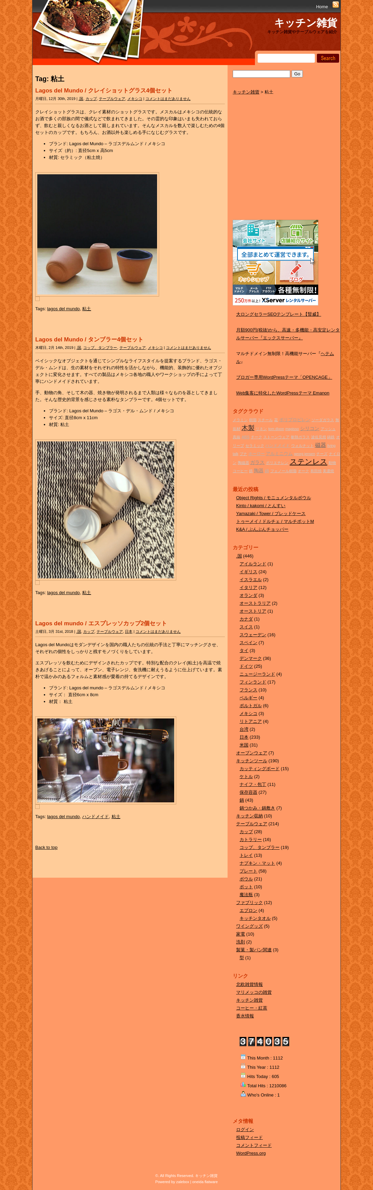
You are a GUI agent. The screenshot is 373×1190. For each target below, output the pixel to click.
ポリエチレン (277, 463)
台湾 (244, 729)
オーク (303, 471)
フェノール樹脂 (283, 471)
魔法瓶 (246, 894)
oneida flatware (205, 1182)
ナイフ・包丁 (253, 784)
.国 (80, 99)
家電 (240, 934)
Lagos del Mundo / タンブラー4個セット (89, 339)
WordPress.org (251, 1153)
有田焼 (316, 471)
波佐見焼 (318, 437)
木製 (248, 427)
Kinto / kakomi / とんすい (260, 505)
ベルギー (248, 697)
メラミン (240, 420)
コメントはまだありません (168, 99)
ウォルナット (302, 445)
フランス (248, 689)
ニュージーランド (257, 674)
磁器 (320, 445)
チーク (256, 437)
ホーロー (256, 453)
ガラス (257, 462)
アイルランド (253, 563)
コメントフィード (254, 1145)
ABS (245, 437)
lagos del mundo (63, 308)
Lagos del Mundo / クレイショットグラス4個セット (103, 90)
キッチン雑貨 (305, 22)
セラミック (254, 445)
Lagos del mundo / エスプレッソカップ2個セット (101, 623)
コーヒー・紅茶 (251, 1008)
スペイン (248, 642)
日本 (128, 631)
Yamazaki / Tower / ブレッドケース (271, 513)
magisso (292, 429)
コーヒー (240, 471)
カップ (91, 99)
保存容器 (248, 792)
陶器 (258, 470)
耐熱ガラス (300, 437)
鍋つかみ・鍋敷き (257, 808)
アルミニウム (279, 453)
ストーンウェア (276, 437)
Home (322, 6)
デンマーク (251, 658)
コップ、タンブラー (100, 348)
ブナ (243, 454)
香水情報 (245, 1015)
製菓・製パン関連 (254, 949)
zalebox (182, 1182)
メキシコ (134, 99)
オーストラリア (255, 603)
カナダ (246, 619)
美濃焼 (328, 471)
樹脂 (253, 420)
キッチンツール (251, 760)
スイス (246, 626)
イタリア (248, 587)
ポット (246, 886)
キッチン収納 (249, 815)
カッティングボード (260, 768)
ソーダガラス (322, 420)
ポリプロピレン (294, 419)
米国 (244, 745)
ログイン (245, 1129)
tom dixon (276, 429)
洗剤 (240, 941)
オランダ (248, 595)
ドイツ (246, 666)
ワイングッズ (249, 926)
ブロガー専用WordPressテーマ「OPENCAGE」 (284, 377)
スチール (265, 420)
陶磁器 (243, 463)
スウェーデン (253, 634)
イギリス (248, 571)
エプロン (248, 910)
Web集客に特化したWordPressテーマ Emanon (283, 393)
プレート (248, 871)
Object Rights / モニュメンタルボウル (273, 497)
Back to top (46, 847)
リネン (261, 429)
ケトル (246, 776)
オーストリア (253, 611)
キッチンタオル (255, 918)
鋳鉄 (331, 437)
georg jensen (304, 454)
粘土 (86, 308)
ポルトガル (251, 705)
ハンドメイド (95, 816)
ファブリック (249, 902)
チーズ (321, 454)
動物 (332, 463)
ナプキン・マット (257, 863)
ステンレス (308, 462)
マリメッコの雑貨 (254, 992)
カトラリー (251, 839)
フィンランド (253, 682)
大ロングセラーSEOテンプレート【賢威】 (278, 314)
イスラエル (251, 579)
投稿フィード (249, 1137)
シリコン (309, 428)
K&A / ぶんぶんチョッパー (262, 529)
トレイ (246, 855)
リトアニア (251, 721)
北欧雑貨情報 (249, 984)
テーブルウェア (112, 99)
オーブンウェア (251, 752)
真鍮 (236, 437)
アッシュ (328, 429)
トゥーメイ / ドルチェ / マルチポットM (275, 521)
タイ (244, 650)
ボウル (246, 878)
